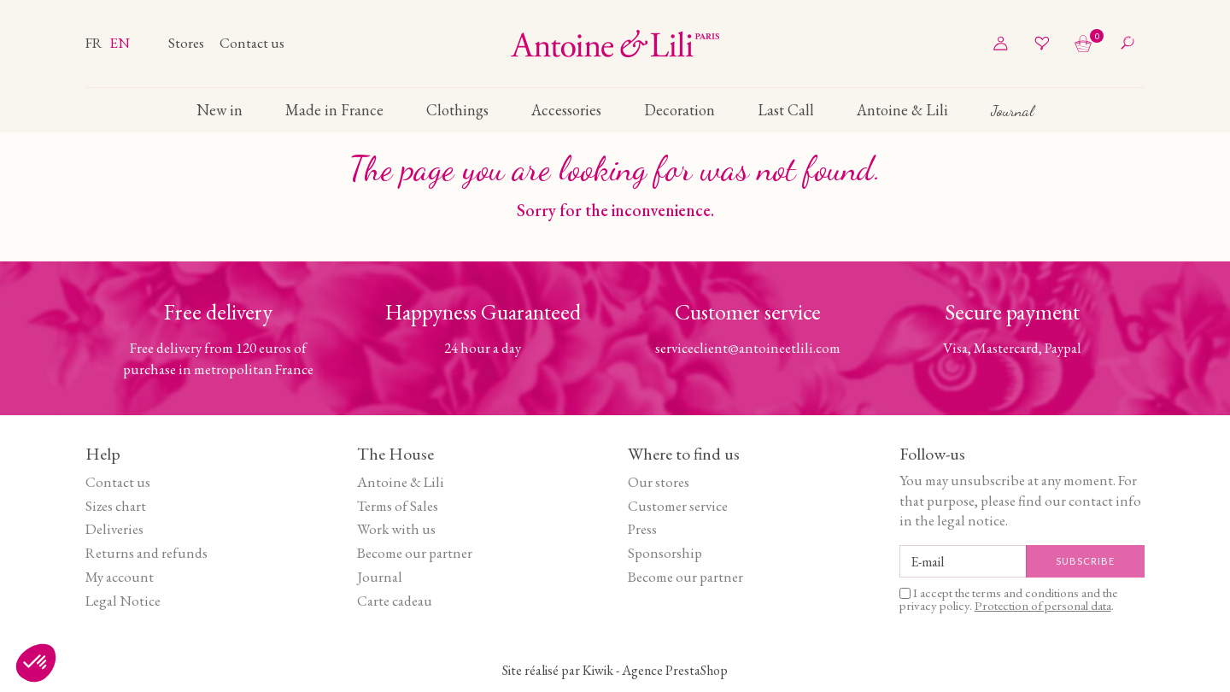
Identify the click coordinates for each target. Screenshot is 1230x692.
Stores (187, 42)
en (119, 42)
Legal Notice (123, 600)
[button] (35, 662)
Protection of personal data (1043, 605)
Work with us (396, 528)
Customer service (678, 505)
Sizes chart (115, 505)
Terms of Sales (397, 505)
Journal (379, 576)
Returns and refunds (146, 552)
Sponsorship (665, 552)
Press (642, 528)
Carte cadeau (394, 600)
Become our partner (414, 552)
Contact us (252, 42)
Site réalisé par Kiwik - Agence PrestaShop (615, 670)
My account (119, 576)
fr (95, 42)
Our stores (658, 481)
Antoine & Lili (400, 481)
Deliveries (114, 528)
